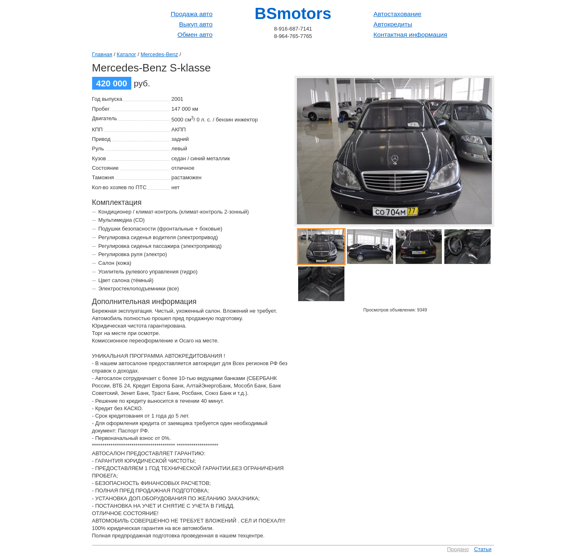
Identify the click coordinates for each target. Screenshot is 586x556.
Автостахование (397, 13)
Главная (102, 54)
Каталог (126, 54)
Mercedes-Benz (159, 54)
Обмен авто (195, 34)
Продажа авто (191, 13)
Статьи (482, 549)
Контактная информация (410, 34)
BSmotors (293, 13)
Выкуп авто (195, 24)
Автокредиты (392, 24)
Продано (458, 549)
